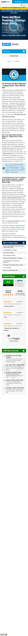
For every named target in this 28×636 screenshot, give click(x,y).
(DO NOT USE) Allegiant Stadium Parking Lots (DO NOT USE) (13, 246)
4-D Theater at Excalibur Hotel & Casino (13, 265)
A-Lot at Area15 (7, 267)
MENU (26, 2)
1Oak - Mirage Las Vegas (9, 255)
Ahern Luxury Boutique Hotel (10, 270)
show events (13, 61)
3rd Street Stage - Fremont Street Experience (11, 261)
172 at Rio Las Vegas (8, 252)
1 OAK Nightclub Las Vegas (10, 250)
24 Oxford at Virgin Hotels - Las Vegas (12, 258)
